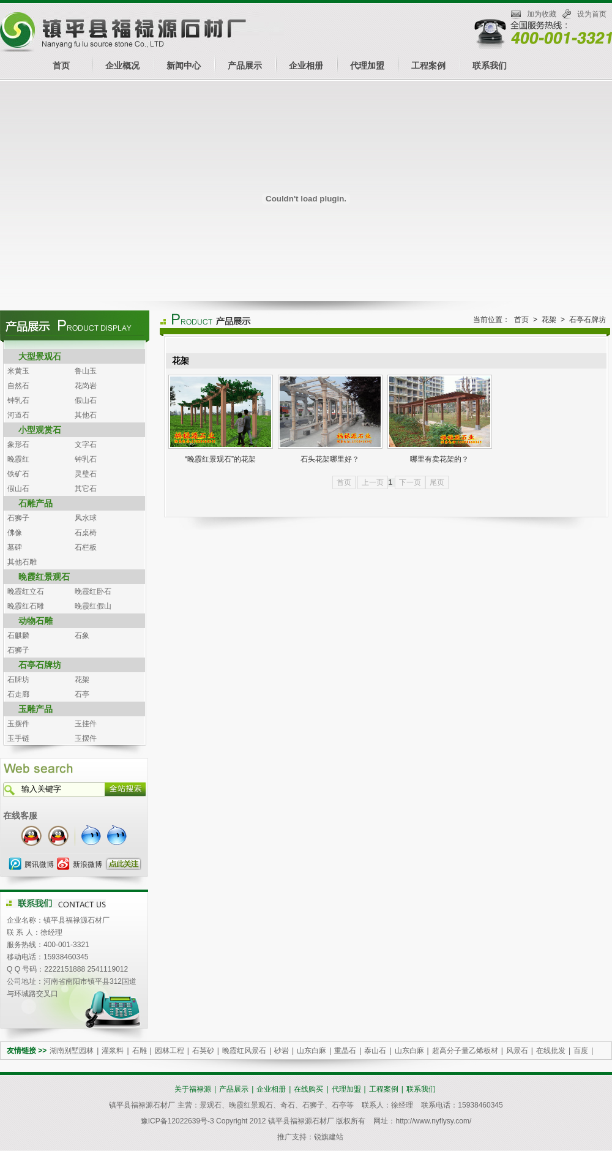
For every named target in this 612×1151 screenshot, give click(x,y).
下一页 (410, 482)
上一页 (373, 482)
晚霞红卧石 (93, 591)
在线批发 (550, 1050)
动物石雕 (35, 621)
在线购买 (308, 1089)
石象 (82, 635)
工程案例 (428, 65)
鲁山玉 (86, 371)
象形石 (18, 444)
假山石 (86, 400)
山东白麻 (311, 1050)
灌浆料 (113, 1050)
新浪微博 (87, 864)
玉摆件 (18, 723)
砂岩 (281, 1050)
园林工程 (169, 1050)
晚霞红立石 (25, 591)
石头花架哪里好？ (329, 459)
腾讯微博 (39, 864)
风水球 (86, 518)
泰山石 (375, 1050)
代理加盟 (367, 65)
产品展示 (245, 65)
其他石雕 (22, 562)
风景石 (517, 1050)
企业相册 (306, 65)
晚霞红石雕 (25, 606)
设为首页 (591, 14)
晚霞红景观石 (44, 577)
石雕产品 (35, 503)
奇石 (287, 1105)
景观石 (211, 1105)
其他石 (86, 415)
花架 (82, 679)
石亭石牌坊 (39, 665)
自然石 (18, 385)
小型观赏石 (39, 430)
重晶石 (345, 1050)
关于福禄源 (192, 1089)
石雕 (139, 1050)
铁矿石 (18, 474)
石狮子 (18, 518)
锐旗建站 (328, 1137)
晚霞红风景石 (244, 1050)
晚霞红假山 (93, 606)
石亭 (82, 694)
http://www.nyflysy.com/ (433, 1121)
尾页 (437, 482)
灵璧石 (86, 474)
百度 (580, 1050)
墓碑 (14, 547)
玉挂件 (86, 723)
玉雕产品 (35, 709)
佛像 (14, 532)
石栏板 (86, 547)
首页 (61, 65)
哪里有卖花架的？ (439, 459)
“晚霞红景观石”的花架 (220, 459)
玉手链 (18, 738)
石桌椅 (86, 532)
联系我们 (489, 65)
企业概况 (122, 65)
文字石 (86, 444)
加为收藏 (541, 14)
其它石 (86, 488)
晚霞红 (18, 459)
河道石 (18, 415)
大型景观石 (39, 356)
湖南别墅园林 (72, 1050)
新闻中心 (183, 65)
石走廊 (18, 694)
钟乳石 (18, 400)
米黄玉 (18, 371)
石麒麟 (18, 635)
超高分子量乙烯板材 (465, 1050)
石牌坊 (18, 679)
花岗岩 (86, 385)
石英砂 (203, 1050)
